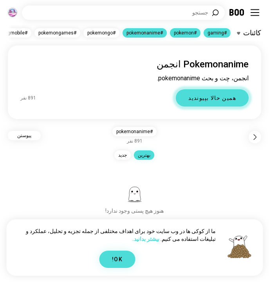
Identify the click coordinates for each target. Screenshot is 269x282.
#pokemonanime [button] (134, 131)
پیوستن (24, 135)
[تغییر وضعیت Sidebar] (254, 12)
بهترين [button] (144, 155)
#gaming (217, 33)
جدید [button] (122, 155)
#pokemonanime (144, 33)
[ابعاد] (12, 12)
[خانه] (237, 12)
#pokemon (185, 33)
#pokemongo (101, 33)
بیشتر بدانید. (145, 239)
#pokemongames (57, 33)
